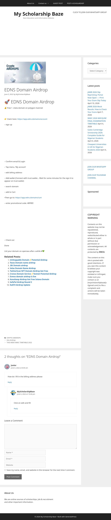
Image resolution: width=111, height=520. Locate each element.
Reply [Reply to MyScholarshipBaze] (16, 408)
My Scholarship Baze (38, 13)
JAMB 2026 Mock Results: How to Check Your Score (97, 109)
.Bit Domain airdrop (19, 265)
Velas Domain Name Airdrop (23, 268)
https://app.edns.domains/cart (28, 197)
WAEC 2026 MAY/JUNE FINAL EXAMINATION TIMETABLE (97, 121)
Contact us (44, 3)
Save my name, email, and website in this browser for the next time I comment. (41, 470)
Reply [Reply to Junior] (10, 382)
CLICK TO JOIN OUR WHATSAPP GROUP (90, 12)
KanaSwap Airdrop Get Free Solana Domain (29, 279)
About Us (30, 3)
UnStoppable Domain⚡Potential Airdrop (28, 260)
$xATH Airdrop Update (20, 285)
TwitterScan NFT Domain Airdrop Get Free (29, 271)
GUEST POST (58, 3)
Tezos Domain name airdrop (22, 262)
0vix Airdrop (11, 340)
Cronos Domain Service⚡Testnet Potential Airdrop (33, 274)
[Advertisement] (90, 34)
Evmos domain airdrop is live (23, 276)
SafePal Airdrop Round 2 (21, 282)
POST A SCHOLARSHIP (75, 3)
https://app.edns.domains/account (32, 119)
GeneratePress (70, 517)
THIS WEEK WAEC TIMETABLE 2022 (19, 342)
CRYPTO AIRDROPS (14, 338)
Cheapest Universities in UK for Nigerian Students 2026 (97, 147)
